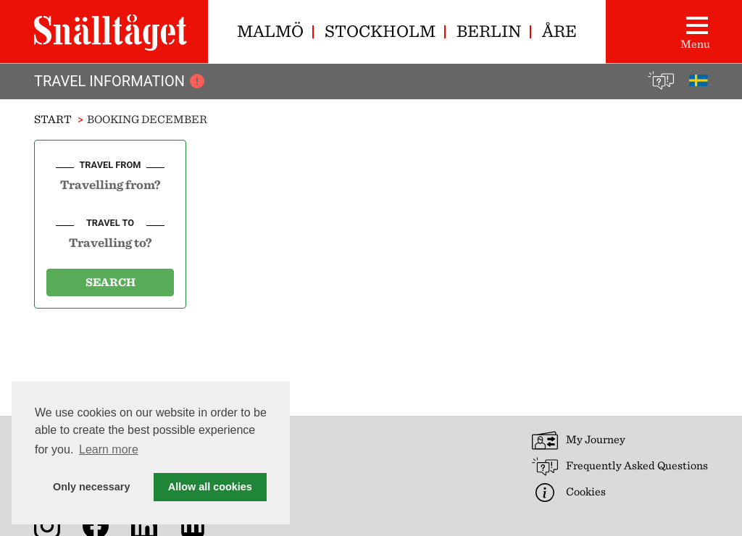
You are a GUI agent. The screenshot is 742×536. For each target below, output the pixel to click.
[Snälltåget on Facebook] (98, 525)
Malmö (270, 30)
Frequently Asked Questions (620, 466)
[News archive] (196, 525)
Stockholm (380, 30)
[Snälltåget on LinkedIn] (147, 525)
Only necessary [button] (91, 487)
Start (53, 119)
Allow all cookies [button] (210, 487)
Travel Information (120, 81)
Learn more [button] (108, 449)
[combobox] (110, 183)
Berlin (489, 30)
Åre (559, 30)
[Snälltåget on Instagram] (50, 525)
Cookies (569, 493)
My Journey (578, 440)
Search (111, 282)
